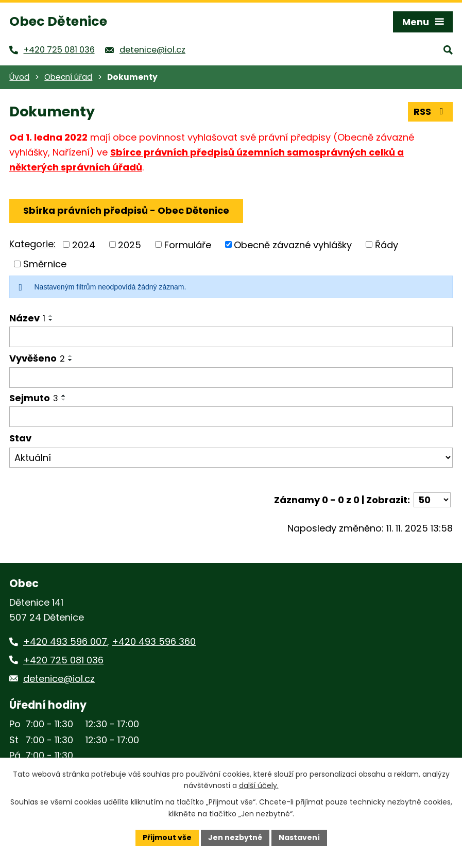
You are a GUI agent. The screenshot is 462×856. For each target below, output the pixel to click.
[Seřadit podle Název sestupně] (51, 320)
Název (27, 318)
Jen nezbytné (235, 837)
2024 (83, 244)
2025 (129, 244)
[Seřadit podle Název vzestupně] (51, 316)
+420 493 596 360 (154, 641)
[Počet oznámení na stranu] (432, 499)
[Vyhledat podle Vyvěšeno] (231, 377)
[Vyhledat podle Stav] (231, 458)
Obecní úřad (68, 77)
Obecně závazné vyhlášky (293, 244)
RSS (431, 111)
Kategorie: (32, 243)
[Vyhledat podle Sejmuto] (231, 416)
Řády (386, 244)
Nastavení (299, 837)
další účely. (259, 786)
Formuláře (187, 244)
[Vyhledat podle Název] (231, 337)
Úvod (19, 77)
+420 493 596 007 (65, 641)
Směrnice (44, 264)
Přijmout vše (167, 837)
